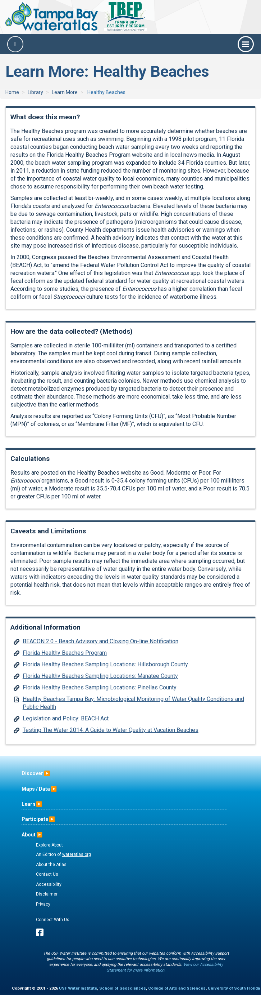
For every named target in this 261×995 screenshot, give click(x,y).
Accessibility (48, 884)
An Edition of (63, 854)
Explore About (49, 845)
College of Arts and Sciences (177, 988)
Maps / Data (36, 789)
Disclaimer (47, 894)
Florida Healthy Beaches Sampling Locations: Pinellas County (100, 687)
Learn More (65, 92)
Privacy (43, 904)
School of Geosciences (122, 988)
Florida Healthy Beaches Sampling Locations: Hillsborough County (105, 664)
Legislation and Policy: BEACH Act (66, 718)
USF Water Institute (78, 988)
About (29, 835)
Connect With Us (52, 919)
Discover (32, 773)
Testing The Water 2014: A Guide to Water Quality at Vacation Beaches (110, 730)
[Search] (15, 44)
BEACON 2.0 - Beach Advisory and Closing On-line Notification (100, 641)
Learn (28, 804)
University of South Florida (234, 988)
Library (35, 92)
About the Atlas (51, 864)
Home (12, 92)
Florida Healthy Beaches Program (65, 652)
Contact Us (47, 874)
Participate (35, 819)
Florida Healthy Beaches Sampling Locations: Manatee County (100, 675)
